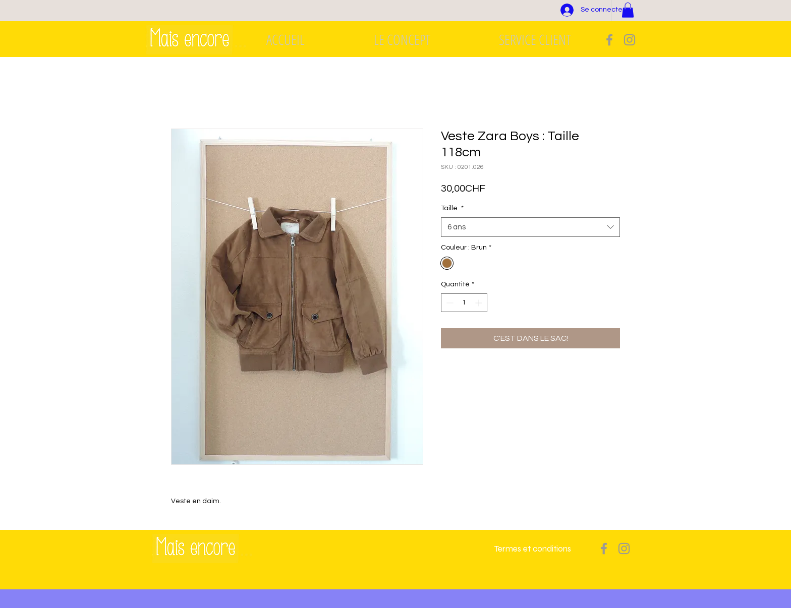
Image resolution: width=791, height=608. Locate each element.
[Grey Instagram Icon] (629, 39)
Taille (452, 208)
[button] (628, 10)
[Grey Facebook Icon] (609, 39)
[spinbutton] (464, 303)
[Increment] (479, 303)
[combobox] (530, 227)
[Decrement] (448, 303)
